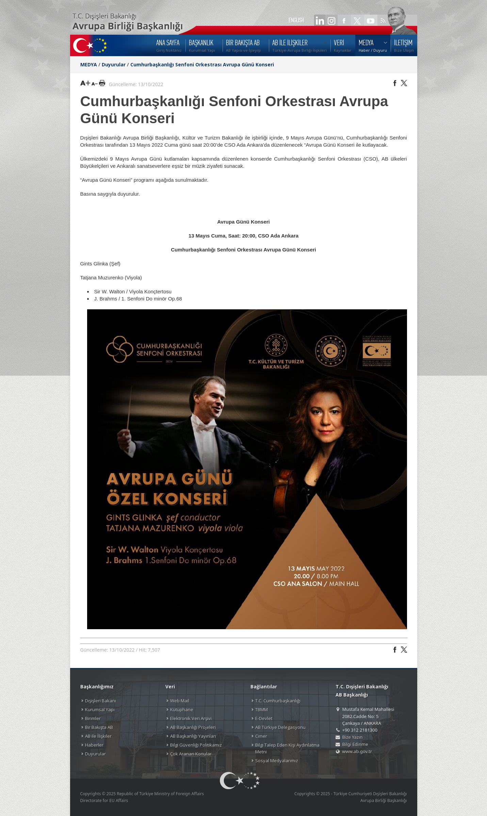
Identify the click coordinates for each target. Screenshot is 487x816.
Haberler (94, 745)
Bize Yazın (352, 737)
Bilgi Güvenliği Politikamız (196, 745)
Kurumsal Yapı (100, 709)
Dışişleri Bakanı (100, 701)
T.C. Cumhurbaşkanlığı (278, 701)
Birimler (93, 718)
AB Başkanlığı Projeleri (193, 727)
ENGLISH (296, 20)
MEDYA (88, 64)
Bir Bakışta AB (99, 727)
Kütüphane (181, 709)
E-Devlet (263, 718)
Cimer (261, 736)
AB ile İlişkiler (98, 736)
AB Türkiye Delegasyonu (280, 727)
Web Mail (179, 701)
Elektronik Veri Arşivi (191, 718)
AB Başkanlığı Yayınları (193, 736)
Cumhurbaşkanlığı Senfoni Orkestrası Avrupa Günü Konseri (202, 64)
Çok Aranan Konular (191, 754)
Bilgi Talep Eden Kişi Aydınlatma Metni (287, 748)
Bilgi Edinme (355, 744)
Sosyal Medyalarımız (276, 760)
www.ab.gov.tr (357, 751)
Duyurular (114, 64)
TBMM (261, 709)
